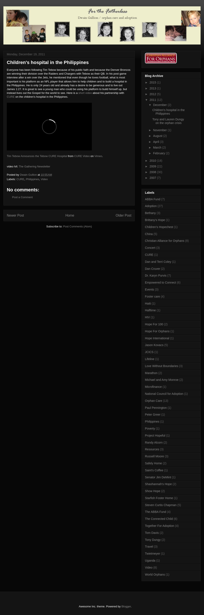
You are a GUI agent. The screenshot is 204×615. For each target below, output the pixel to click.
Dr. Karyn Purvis (155, 275)
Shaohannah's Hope (158, 484)
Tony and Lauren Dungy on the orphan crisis (168, 121)
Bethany (150, 213)
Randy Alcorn (154, 442)
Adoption (151, 206)
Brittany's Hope (155, 220)
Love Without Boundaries (161, 366)
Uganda (150, 560)
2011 (153, 100)
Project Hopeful (155, 435)
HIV (147, 317)
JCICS (149, 352)
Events (149, 289)
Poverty (150, 428)
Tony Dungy (153, 539)
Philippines (32, 179)
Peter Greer (152, 414)
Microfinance (153, 386)
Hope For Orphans (157, 331)
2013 (153, 88)
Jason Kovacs (154, 345)
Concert (150, 247)
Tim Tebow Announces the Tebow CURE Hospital (37, 156)
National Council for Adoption (164, 393)
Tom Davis (152, 532)
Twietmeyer (152, 553)
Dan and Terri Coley (158, 261)
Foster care (152, 296)
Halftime (150, 310)
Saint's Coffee (154, 470)
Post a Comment (22, 197)
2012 (153, 94)
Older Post (123, 215)
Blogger (126, 606)
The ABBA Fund (155, 511)
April (156, 141)
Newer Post (15, 215)
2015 (153, 82)
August (158, 136)
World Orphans (155, 574)
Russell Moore (154, 456)
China (149, 234)
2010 (153, 160)
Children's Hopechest (159, 227)
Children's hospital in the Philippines (168, 111)
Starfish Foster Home (159, 498)
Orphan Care (153, 400)
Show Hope (152, 491)
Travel (149, 546)
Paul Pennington (156, 407)
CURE (11, 96)
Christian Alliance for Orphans (164, 240)
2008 (153, 172)
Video (44, 179)
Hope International (157, 338)
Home (69, 215)
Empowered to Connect (160, 282)
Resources (152, 449)
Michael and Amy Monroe (161, 379)
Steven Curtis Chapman (161, 505)
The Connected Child (159, 518)
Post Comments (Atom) (77, 226)
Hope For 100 (154, 324)
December (160, 105)
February (159, 153)
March (157, 147)
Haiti (148, 303)
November (160, 130)
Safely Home (153, 463)
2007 (153, 177)
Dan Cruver (152, 268)
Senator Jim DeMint (158, 477)
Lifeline (149, 359)
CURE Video (82, 156)
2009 (153, 166)
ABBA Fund (152, 199)
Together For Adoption (159, 525)
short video (85, 93)
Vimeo (98, 156)
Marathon (151, 373)
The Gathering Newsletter (34, 166)
